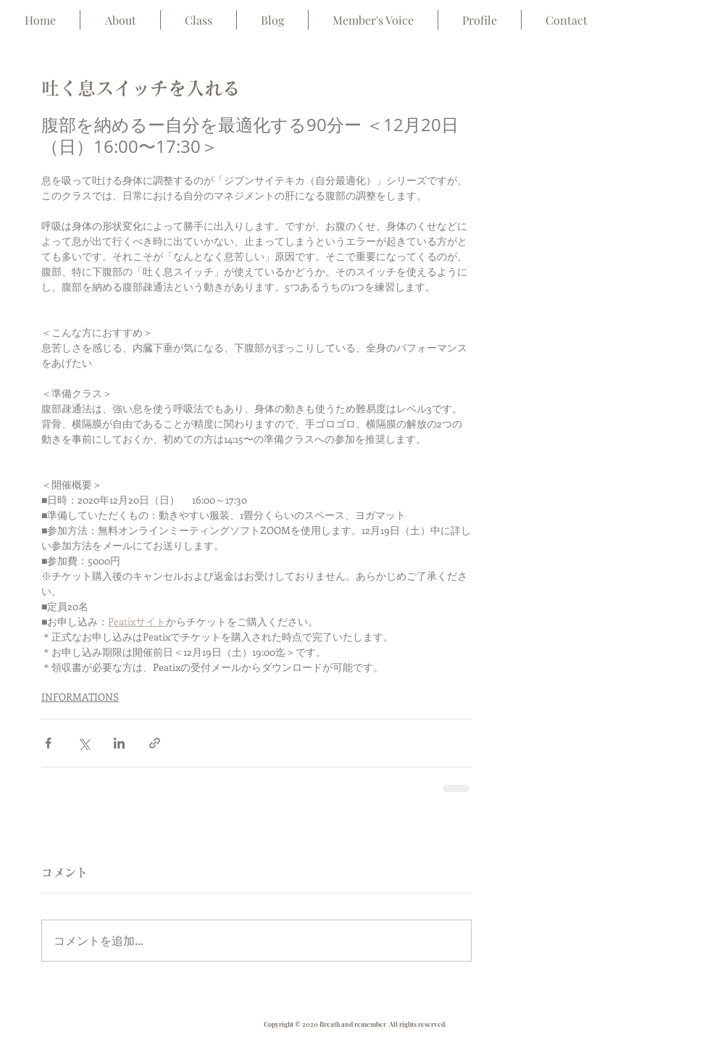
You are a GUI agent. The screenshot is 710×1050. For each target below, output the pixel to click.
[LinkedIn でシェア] (119, 743)
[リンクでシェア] (155, 743)
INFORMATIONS (80, 697)
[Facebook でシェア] (48, 743)
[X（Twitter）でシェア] (84, 743)
